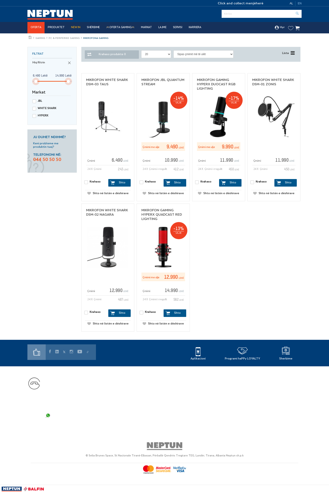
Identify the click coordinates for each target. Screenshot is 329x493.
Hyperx (43, 116)
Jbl (40, 101)
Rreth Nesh (189, 384)
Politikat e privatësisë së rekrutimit (270, 384)
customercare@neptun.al (67, 395)
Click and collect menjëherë (240, 3)
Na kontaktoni (57, 378)
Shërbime (93, 27)
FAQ (50, 423)
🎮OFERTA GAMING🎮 (120, 27)
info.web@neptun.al (62, 409)
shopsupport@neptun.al (65, 400)
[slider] (36, 81)
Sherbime (285, 358)
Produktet (56, 27)
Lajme (162, 27)
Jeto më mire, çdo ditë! (30, 37)
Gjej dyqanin (190, 378)
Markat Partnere (132, 384)
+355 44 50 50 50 (73, 384)
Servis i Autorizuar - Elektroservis (146, 390)
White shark (47, 108)
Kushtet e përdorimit (258, 390)
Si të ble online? (132, 396)
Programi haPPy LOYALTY (242, 358)
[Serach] (262, 14)
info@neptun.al (58, 404)
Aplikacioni (198, 358)
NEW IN (75, 27)
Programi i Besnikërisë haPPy (142, 378)
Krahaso (95, 181)
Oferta (36, 27)
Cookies (247, 396)
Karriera (195, 27)
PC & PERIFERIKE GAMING (64, 38)
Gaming (40, 38)
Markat (146, 27)
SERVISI (177, 27)
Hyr (280, 27)
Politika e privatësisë (258, 378)
